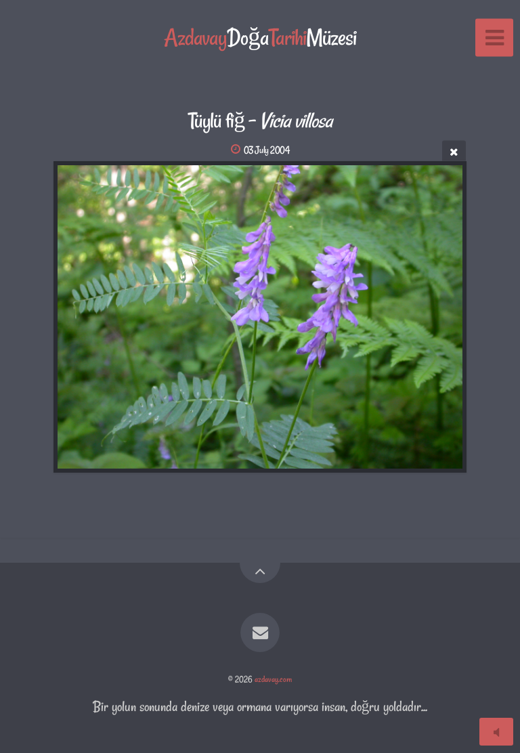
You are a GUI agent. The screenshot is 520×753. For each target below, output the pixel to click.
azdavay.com (273, 679)
